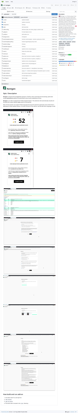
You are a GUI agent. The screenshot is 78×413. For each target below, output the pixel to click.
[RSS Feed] (52, 5)
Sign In (74, 1)
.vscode (4, 19)
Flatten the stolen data (27, 51)
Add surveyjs (24, 78)
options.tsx (5, 58)
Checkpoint (24, 36)
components (6, 24)
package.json (6, 63)
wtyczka (68, 45)
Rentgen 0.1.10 (64, 54)
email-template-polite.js (8, 41)
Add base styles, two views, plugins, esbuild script (32, 29)
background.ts (6, 36)
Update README (24, 17)
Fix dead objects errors (27, 32)
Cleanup (23, 24)
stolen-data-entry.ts (7, 75)
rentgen (8, 5)
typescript (67, 43)
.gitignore (5, 32)
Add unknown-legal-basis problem (29, 73)
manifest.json (6, 49)
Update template (25, 19)
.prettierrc (5, 34)
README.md (6, 66)
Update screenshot (26, 22)
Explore (7, 1)
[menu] (67, 411)
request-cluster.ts (7, 70)
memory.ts (5, 53)
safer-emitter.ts (6, 73)
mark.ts (4, 51)
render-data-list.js (7, 68)
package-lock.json (7, 61)
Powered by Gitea (5, 411)
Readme (61, 47)
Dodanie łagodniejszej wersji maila (29, 41)
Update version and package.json (29, 49)
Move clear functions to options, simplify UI (31, 56)
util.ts (4, 80)
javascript (69, 41)
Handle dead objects (26, 80)
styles (4, 27)
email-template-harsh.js (8, 39)
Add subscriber (25, 27)
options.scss (5, 56)
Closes (23, 70)
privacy (73, 41)
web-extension (62, 45)
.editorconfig (6, 29)
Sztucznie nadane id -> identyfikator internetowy (32, 68)
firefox (64, 41)
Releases (62, 52)
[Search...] (75, 11)
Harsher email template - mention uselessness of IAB (33, 39)
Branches (29, 11)
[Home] (2, 1)
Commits (10, 11)
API (75, 411)
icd (4, 5)
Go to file (14, 14)
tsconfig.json (6, 78)
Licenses (72, 411)
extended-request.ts (7, 46)
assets (4, 22)
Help (12, 1)
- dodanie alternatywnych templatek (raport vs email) (37, 70)
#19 (25, 70)
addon (60, 41)
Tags (48, 11)
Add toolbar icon (25, 34)
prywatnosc (61, 43)
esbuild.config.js (6, 44)
